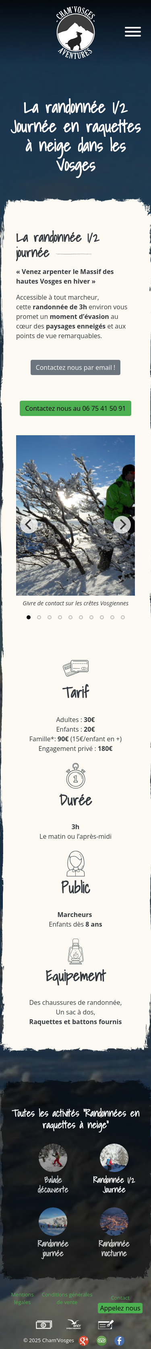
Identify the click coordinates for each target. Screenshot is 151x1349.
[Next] (122, 525)
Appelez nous (120, 1308)
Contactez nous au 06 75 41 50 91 (75, 408)
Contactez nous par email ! (76, 367)
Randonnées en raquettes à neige (90, 1119)
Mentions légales (22, 1298)
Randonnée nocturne (114, 1248)
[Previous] (29, 525)
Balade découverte (53, 1185)
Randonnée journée (52, 1248)
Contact (120, 1297)
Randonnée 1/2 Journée (114, 1185)
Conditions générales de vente (67, 1298)
